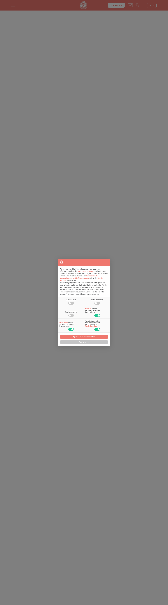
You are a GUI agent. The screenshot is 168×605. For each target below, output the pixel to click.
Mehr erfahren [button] (84, 342)
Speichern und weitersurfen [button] (84, 337)
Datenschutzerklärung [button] (85, 271)
